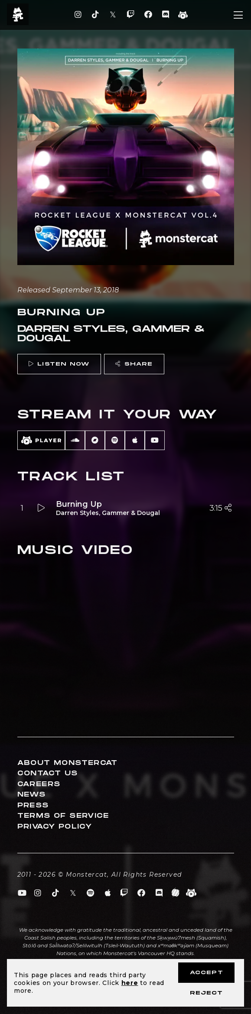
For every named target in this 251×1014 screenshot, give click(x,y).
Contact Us (47, 773)
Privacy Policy (54, 826)
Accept (206, 972)
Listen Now (59, 364)
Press (33, 805)
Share (134, 364)
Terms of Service (63, 816)
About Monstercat (67, 763)
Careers (39, 784)
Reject (206, 993)
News (31, 794)
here (129, 983)
